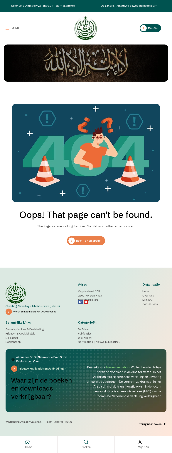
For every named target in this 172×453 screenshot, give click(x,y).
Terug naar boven (152, 424)
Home (28, 447)
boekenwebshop (117, 367)
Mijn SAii (143, 447)
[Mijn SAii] (143, 442)
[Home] (28, 442)
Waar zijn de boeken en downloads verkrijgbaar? (43, 388)
